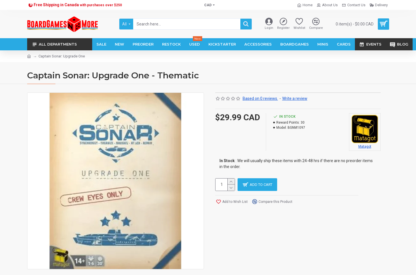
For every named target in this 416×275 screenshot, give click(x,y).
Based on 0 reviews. (260, 98)
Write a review (294, 98)
